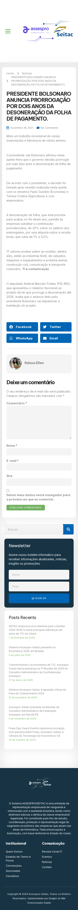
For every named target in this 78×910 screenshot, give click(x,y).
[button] (8, 31)
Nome (11, 446)
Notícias (27, 73)
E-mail (12, 461)
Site (9, 476)
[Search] (68, 529)
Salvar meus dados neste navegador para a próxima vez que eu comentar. (38, 497)
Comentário (16, 403)
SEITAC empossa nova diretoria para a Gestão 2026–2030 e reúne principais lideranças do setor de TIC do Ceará (37, 630)
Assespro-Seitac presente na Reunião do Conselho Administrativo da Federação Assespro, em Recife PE (34, 711)
